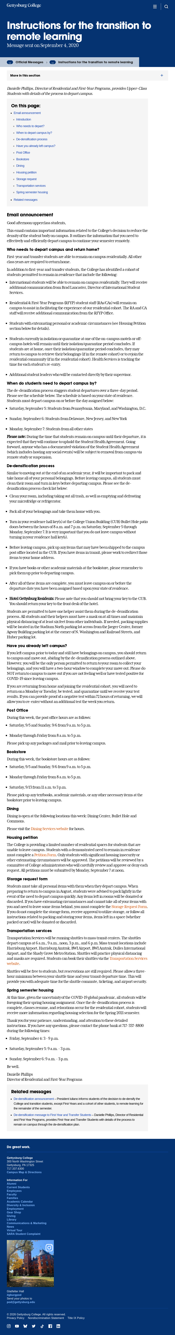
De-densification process (31, 139)
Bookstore (22, 159)
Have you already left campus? (35, 146)
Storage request (26, 179)
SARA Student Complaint (24, 1233)
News (10, 1226)
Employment (15, 1208)
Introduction (23, 119)
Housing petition (26, 172)
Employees (14, 1190)
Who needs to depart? (30, 126)
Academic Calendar (20, 1201)
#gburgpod (14, 1294)
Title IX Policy (76, 1318)
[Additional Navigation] (155, 6)
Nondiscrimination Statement (46, 1318)
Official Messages (29, 62)
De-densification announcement (34, 1099)
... (10, 62)
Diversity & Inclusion (21, 1205)
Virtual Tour (14, 1230)
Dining (20, 165)
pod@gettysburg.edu (21, 1302)
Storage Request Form (129, 906)
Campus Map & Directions (24, 1172)
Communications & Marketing (26, 1223)
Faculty (12, 1194)
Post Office (23, 152)
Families (12, 1198)
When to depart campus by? (34, 132)
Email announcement (27, 113)
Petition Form (45, 855)
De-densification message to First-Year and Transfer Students (52, 1115)
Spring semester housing (32, 192)
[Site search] (166, 6)
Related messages (25, 199)
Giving (11, 1216)
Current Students (18, 1187)
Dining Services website (49, 828)
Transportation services (31, 185)
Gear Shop (14, 1212)
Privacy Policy (15, 1318)
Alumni (11, 1183)
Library (11, 1219)
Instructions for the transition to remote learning (95, 62)
